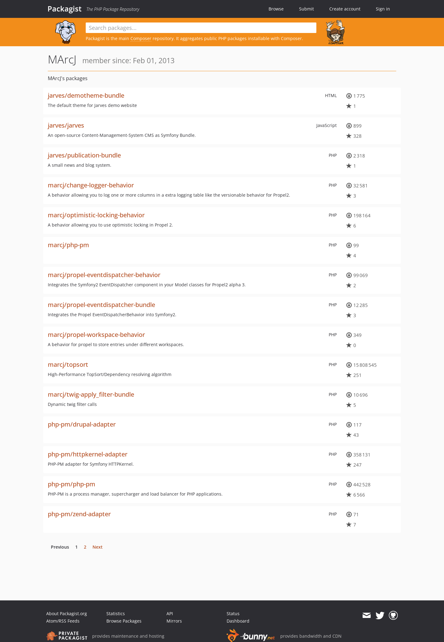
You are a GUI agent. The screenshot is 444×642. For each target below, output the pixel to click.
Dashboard (238, 621)
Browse (276, 9)
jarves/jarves (66, 125)
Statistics (115, 613)
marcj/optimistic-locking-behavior (96, 215)
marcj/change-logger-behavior (91, 185)
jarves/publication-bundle (84, 155)
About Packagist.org (66, 613)
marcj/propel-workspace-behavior (96, 334)
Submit (306, 9)
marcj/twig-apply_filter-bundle (91, 394)
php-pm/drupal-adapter (82, 424)
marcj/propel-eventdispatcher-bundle (101, 305)
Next (97, 547)
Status (233, 613)
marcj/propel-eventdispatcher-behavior (104, 275)
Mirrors (174, 621)
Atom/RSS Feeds (63, 621)
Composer (140, 38)
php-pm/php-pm (71, 484)
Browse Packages (124, 621)
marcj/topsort (68, 364)
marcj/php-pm (68, 245)
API (169, 613)
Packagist (64, 9)
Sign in (383, 9)
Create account (344, 9)
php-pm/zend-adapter (79, 514)
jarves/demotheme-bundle (86, 95)
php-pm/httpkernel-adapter (87, 454)
